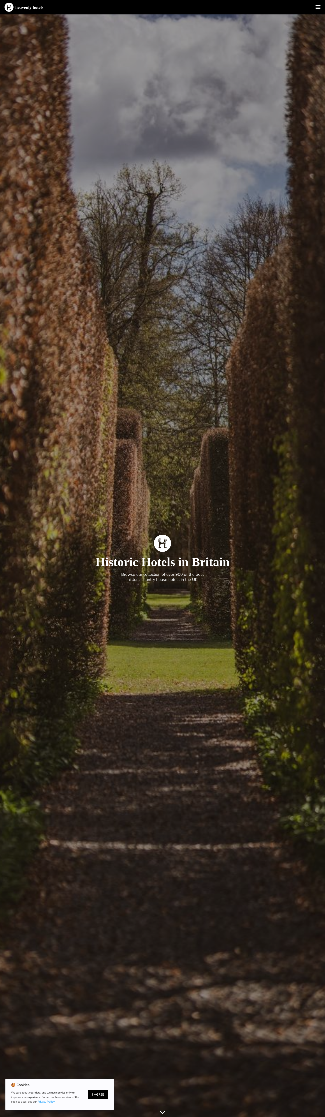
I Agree (98, 1094)
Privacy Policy (46, 1101)
